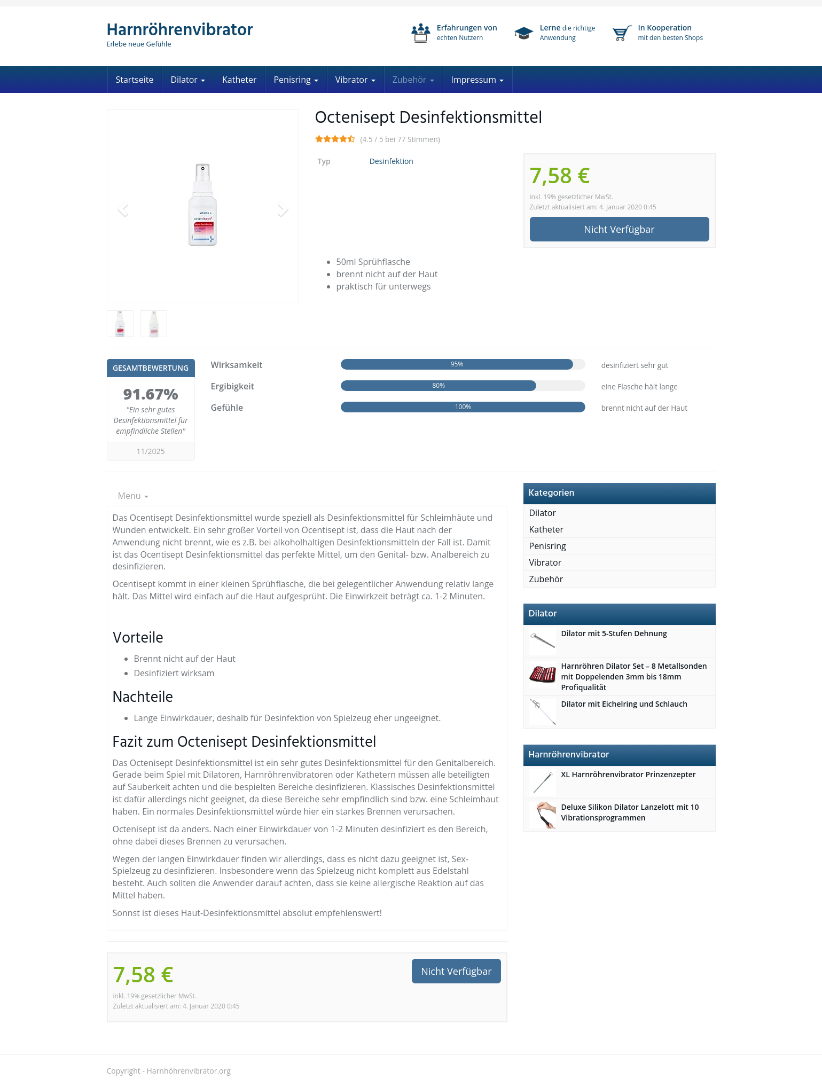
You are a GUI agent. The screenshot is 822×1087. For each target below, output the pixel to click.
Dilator (187, 79)
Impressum (477, 79)
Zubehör (413, 79)
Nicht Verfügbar (619, 229)
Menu (133, 496)
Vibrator (355, 79)
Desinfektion (391, 161)
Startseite (135, 79)
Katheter (239, 79)
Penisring (295, 79)
